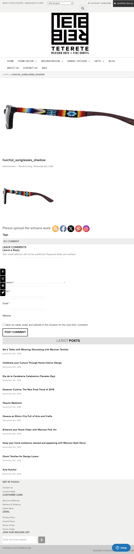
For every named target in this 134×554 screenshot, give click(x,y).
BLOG (112, 61)
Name (6, 291)
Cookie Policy (9, 521)
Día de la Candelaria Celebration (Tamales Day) (29, 376)
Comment (8, 282)
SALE (44, 68)
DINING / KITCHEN (77, 61)
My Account (94, 3)
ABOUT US (13, 68)
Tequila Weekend (12, 403)
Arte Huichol (9, 469)
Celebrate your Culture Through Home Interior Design (32, 362)
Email (6, 303)
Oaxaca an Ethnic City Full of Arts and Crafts (27, 416)
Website (7, 315)
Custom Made (9, 491)
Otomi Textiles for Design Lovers (21, 456)
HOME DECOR (26, 61)
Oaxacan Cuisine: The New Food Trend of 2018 (28, 389)
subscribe (106, 3)
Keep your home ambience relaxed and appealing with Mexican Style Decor (44, 443)
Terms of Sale (9, 529)
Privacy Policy (9, 517)
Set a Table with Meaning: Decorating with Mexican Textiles (35, 349)
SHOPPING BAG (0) (123, 3)
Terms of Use (9, 525)
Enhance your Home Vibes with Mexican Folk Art (30, 429)
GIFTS (98, 61)
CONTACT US (30, 68)
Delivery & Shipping (12, 504)
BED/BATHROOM (50, 61)
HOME (10, 61)
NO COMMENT (11, 241)
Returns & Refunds (11, 500)
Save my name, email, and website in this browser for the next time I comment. (46, 325)
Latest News (8, 508)
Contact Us (8, 487)
